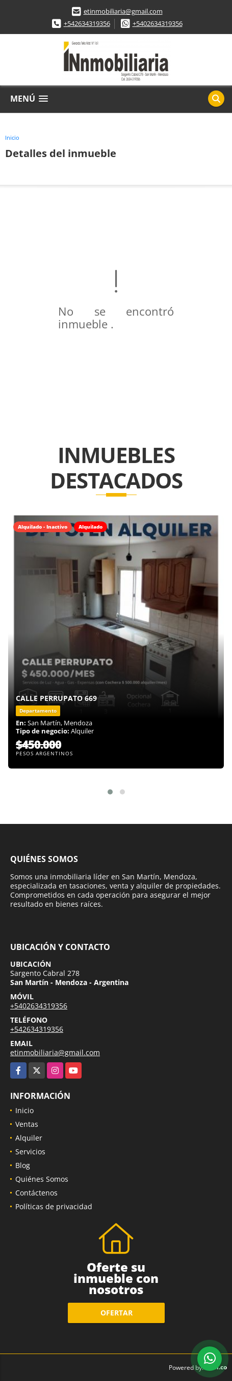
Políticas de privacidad (53, 1206)
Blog (22, 1165)
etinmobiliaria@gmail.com (123, 11)
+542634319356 (87, 23)
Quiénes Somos (41, 1179)
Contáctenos (36, 1193)
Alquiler (28, 1138)
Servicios (30, 1151)
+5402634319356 (158, 23)
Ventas (26, 1124)
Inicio (12, 137)
